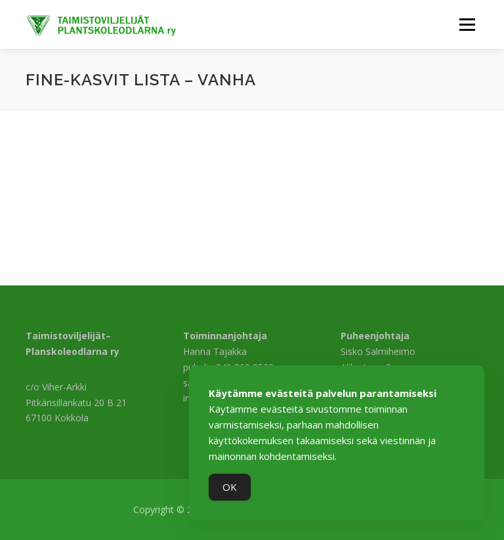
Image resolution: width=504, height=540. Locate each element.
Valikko (466, 24)
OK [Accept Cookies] (229, 486)
